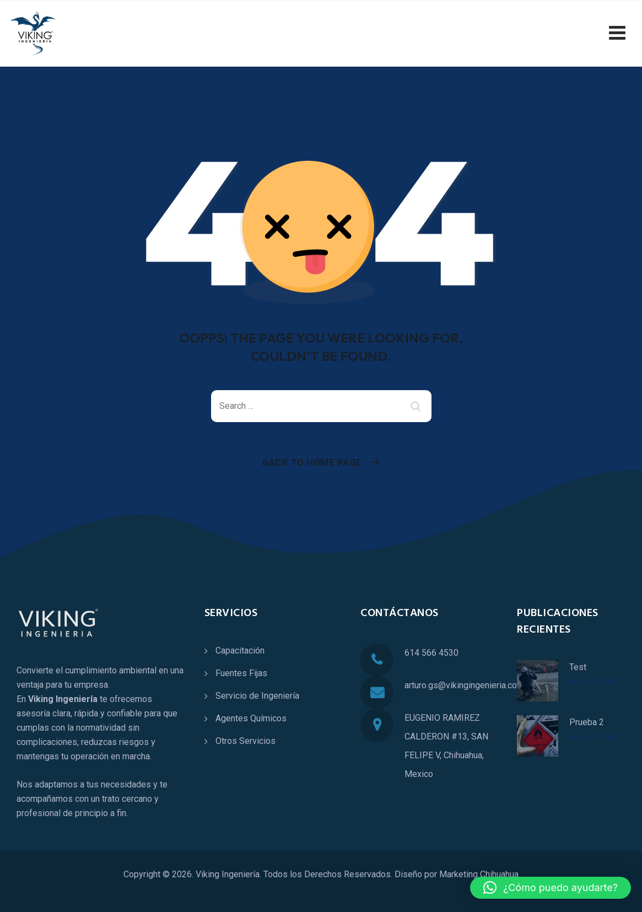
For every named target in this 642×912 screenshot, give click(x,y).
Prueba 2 (586, 722)
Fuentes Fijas (241, 673)
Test (577, 667)
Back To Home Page (312, 462)
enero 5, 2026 (593, 681)
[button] (550, 888)
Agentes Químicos (251, 718)
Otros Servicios (245, 741)
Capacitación (240, 650)
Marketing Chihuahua (479, 874)
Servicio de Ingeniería (257, 695)
